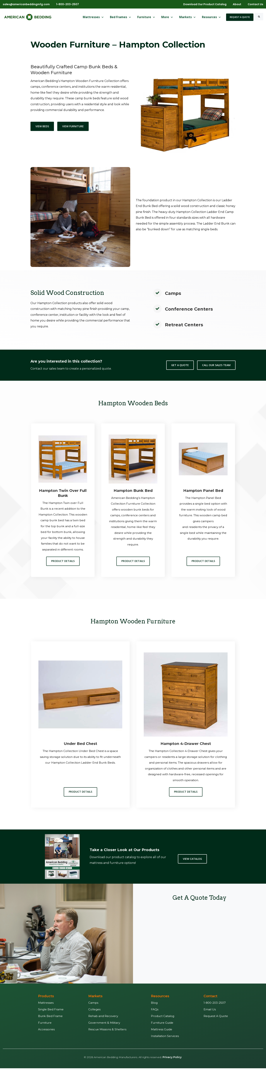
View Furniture (73, 126)
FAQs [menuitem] (154, 1015)
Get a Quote (180, 365)
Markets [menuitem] (95, 1002)
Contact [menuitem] (210, 1002)
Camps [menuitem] (93, 1008)
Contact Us (255, 4)
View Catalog (192, 864)
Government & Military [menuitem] (104, 1028)
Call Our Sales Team (216, 365)
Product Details (63, 567)
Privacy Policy (172, 1063)
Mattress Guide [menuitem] (161, 1035)
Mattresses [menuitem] (46, 1008)
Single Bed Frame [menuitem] (51, 1015)
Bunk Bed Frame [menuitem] (50, 1022)
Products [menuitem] (46, 1002)
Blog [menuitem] (154, 1008)
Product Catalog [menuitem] (162, 1022)
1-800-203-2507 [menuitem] (215, 1008)
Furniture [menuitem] (45, 1028)
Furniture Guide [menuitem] (162, 1028)
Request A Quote (240, 17)
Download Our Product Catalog (204, 4)
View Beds (42, 126)
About (237, 4)
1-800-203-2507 (67, 4)
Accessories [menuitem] (46, 1035)
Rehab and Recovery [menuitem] (103, 1022)
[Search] (259, 16)
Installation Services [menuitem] (165, 1042)
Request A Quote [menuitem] (216, 1022)
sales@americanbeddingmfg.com (26, 4)
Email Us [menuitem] (210, 1015)
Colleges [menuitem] (94, 1015)
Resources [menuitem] (160, 1002)
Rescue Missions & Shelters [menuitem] (107, 1035)
